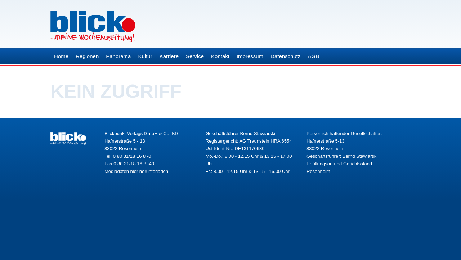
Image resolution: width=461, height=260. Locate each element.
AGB (313, 56)
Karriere (169, 56)
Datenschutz (285, 56)
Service (195, 56)
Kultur (145, 56)
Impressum (250, 56)
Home (61, 56)
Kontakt (220, 56)
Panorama (118, 56)
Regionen (87, 56)
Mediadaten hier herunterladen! (137, 171)
